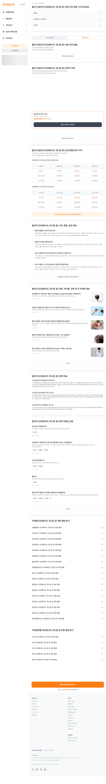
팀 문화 (34, 704)
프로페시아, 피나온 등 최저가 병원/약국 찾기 (68, 214)
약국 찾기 (70, 715)
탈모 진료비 (71, 706)
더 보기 (68, 363)
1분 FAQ (70, 720)
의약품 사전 (71, 726)
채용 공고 (34, 715)
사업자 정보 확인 (54, 760)
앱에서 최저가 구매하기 (68, 125)
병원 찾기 (70, 704)
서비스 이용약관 (49, 750)
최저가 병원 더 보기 (68, 56)
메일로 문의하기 (72, 740)
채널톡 (76, 738)
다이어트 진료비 (72, 709)
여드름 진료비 (71, 712)
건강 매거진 (71, 718)
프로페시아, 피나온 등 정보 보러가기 (68, 277)
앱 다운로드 (15, 46)
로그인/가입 (15, 50)
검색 (23, 4)
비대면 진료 (71, 701)
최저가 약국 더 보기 (68, 138)
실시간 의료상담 (72, 723)
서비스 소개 (35, 706)
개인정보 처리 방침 (37, 750)
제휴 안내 (34, 709)
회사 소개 (34, 701)
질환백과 (70, 729)
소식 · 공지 (35, 712)
